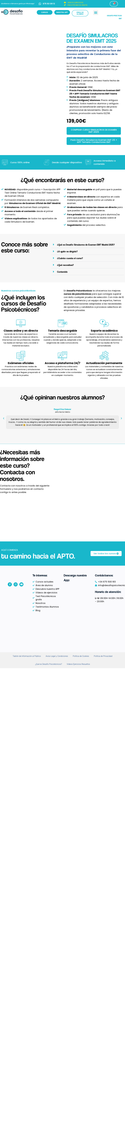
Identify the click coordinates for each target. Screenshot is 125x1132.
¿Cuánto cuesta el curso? (70, 258)
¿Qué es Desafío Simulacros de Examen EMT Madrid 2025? (86, 244)
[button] (95, 12)
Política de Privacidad (103, 656)
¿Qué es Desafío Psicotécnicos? (48, 664)
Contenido (62, 271)
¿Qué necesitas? (65, 265)
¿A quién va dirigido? (67, 251)
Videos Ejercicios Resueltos (78, 664)
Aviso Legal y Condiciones (57, 656)
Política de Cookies (81, 656)
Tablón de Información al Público (27, 656)
